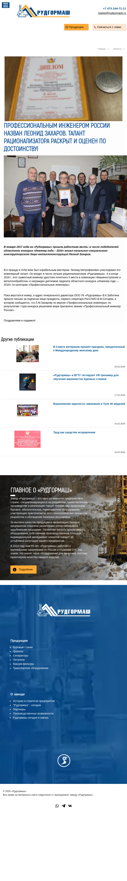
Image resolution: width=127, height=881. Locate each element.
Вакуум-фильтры (23, 663)
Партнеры (19, 709)
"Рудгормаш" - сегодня (27, 705)
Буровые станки (23, 647)
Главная (102, 49)
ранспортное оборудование (32, 668)
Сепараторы (20, 655)
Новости (117, 49)
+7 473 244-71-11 (114, 8)
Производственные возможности (33, 713)
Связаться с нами (109, 27)
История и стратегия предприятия (34, 700)
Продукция (76, 27)
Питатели (19, 659)
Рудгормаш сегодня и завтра (30, 717)
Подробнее (26, 569)
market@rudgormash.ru (112, 13)
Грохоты (18, 651)
